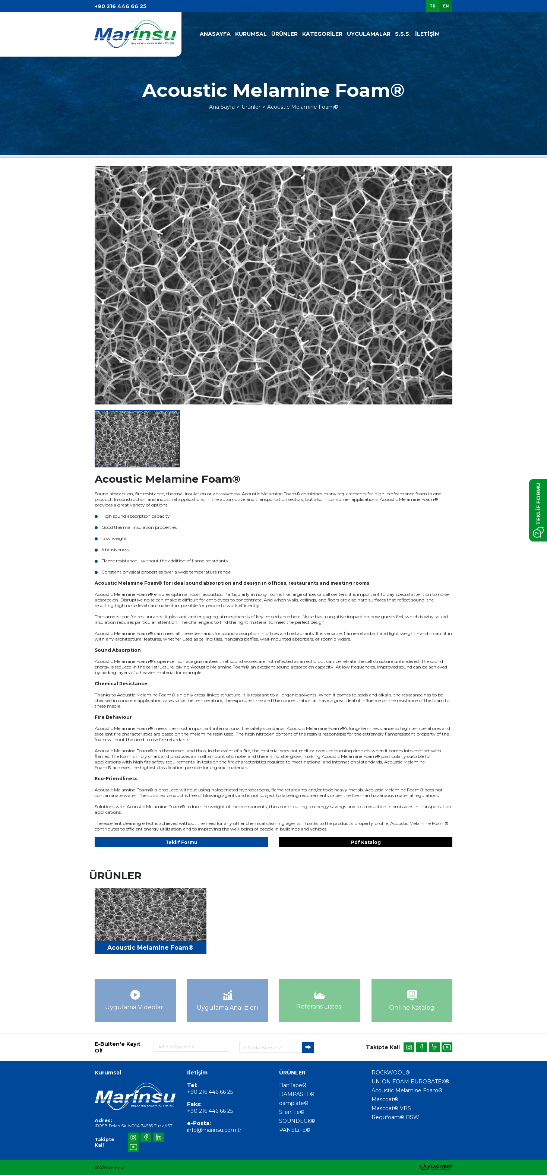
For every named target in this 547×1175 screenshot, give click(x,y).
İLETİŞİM (427, 34)
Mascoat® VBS (391, 1108)
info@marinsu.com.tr (214, 1130)
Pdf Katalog (366, 842)
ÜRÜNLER (284, 34)
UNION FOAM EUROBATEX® (410, 1081)
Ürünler (250, 107)
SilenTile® (291, 1112)
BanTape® (293, 1085)
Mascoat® (384, 1099)
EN (446, 6)
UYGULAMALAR (369, 34)
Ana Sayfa (222, 107)
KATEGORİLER (322, 34)
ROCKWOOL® (390, 1072)
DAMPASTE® (296, 1094)
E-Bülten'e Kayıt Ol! (117, 1047)
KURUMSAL (251, 34)
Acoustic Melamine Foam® (302, 107)
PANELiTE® (294, 1130)
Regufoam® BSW (395, 1117)
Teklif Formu (181, 842)
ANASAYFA (215, 34)
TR (433, 6)
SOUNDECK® (297, 1121)
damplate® (294, 1103)
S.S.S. (403, 34)
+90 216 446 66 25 (120, 6)
